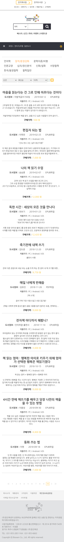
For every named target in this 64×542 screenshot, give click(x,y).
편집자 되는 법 (32, 130)
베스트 (19, 33)
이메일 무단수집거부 (10, 498)
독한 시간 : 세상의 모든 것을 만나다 (32, 207)
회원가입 (39, 7)
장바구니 (24, 7)
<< (8, 484)
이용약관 (33, 493)
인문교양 (8, 66)
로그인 (16, 7)
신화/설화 (41, 66)
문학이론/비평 (41, 61)
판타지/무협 (19, 46)
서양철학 (54, 66)
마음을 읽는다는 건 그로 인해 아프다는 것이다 (31, 92)
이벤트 (36, 33)
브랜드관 (43, 33)
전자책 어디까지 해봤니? (32, 320)
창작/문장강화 (22, 61)
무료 (30, 33)
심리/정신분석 (24, 66)
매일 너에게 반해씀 (32, 282)
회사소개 (6, 493)
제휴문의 (15, 493)
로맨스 (11, 46)
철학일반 (27, 70)
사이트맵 (24, 498)
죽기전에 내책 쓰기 (32, 244)
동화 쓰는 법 (32, 442)
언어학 (7, 61)
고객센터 (48, 7)
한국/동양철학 (11, 70)
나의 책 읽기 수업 (32, 168)
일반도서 (27, 46)
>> (55, 484)
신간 (25, 33)
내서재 (32, 7)
